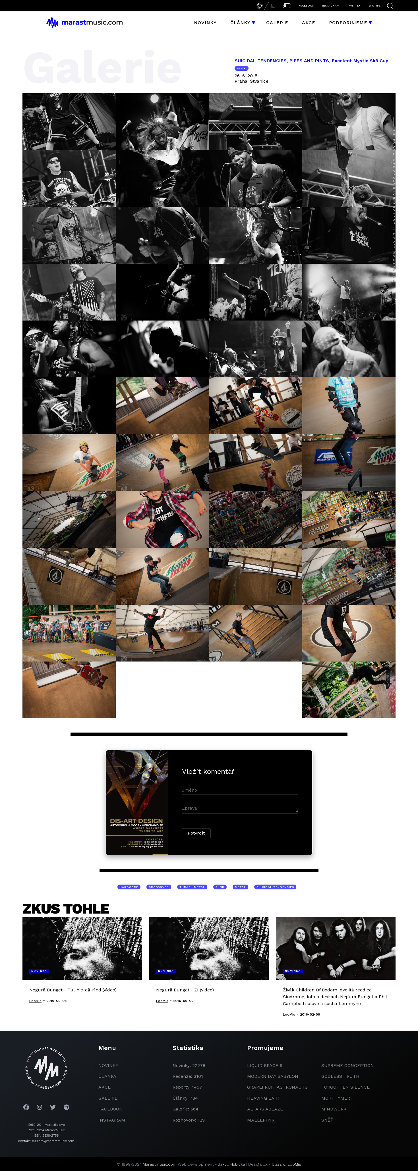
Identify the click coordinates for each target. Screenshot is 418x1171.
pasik (241, 68)
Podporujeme (348, 22)
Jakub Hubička (231, 1164)
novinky (108, 1065)
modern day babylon (272, 1076)
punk (220, 887)
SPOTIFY (374, 5)
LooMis (294, 1164)
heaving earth (265, 1098)
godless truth (340, 1076)
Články (240, 22)
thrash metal (192, 887)
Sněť (327, 1120)
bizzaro (278, 1164)
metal (240, 887)
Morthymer (335, 1098)
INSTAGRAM (330, 5)
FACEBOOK (306, 5)
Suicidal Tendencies (275, 887)
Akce (308, 22)
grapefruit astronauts (277, 1087)
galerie (107, 1098)
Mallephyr (260, 1120)
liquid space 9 (264, 1065)
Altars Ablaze (265, 1109)
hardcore (129, 887)
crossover (159, 887)
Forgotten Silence (345, 1087)
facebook (110, 1109)
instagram (111, 1120)
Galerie (277, 22)
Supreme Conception (347, 1065)
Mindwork (334, 1109)
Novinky (205, 22)
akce (104, 1087)
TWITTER (354, 5)
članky (107, 1076)
